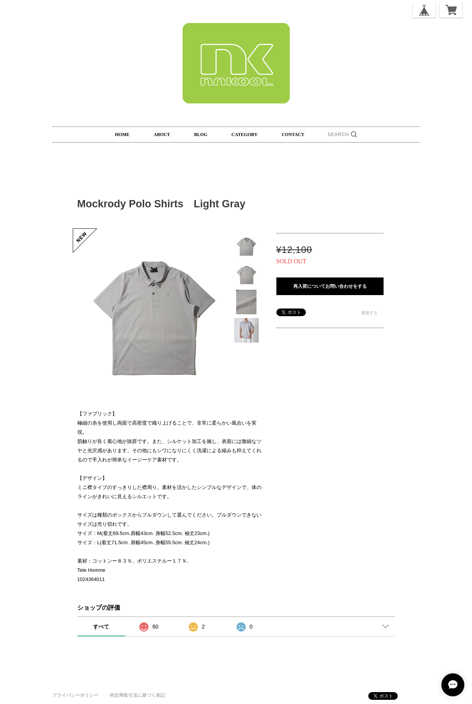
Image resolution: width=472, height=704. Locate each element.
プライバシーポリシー (75, 695)
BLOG (200, 134)
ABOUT (162, 134)
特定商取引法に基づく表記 (137, 695)
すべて (101, 627)
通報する (369, 312)
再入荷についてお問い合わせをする (330, 286)
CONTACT (293, 134)
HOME (122, 134)
